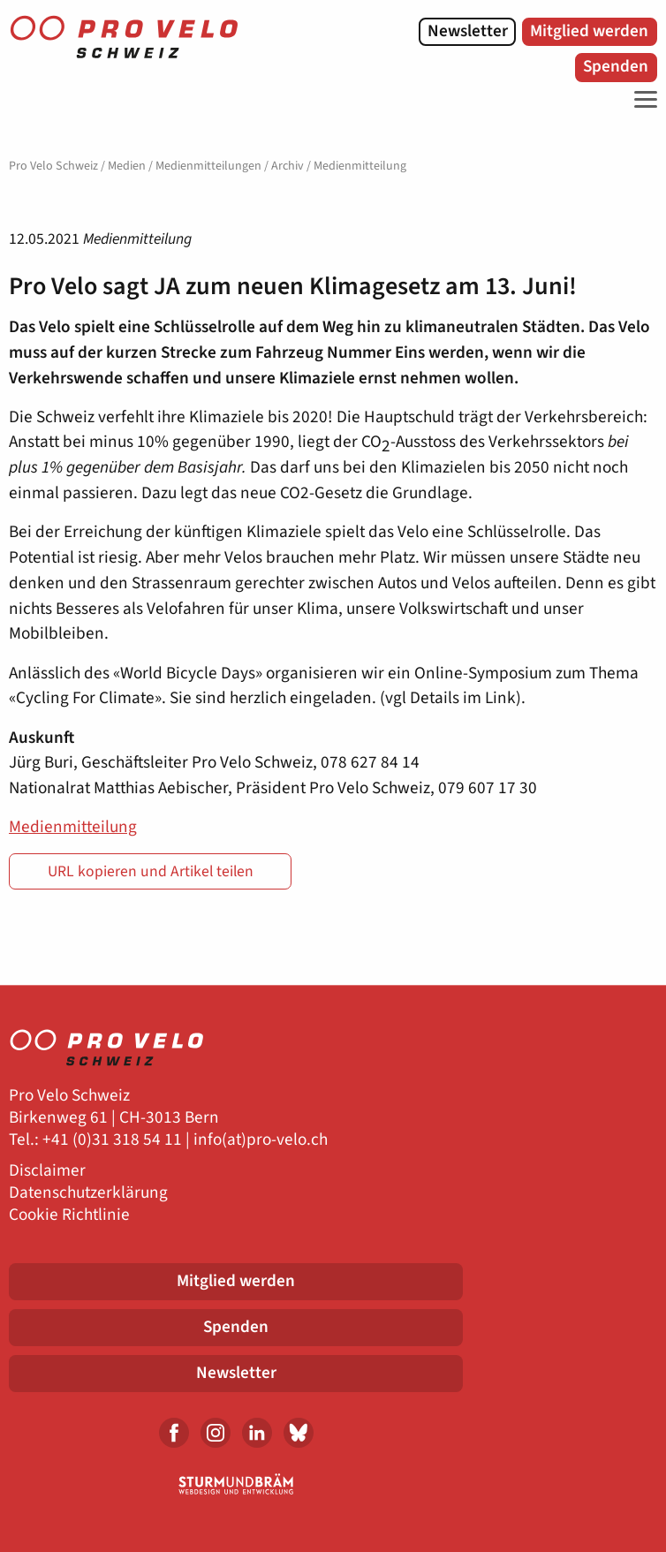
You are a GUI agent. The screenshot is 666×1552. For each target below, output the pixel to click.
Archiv (287, 166)
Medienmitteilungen (208, 166)
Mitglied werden (589, 31)
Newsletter (468, 31)
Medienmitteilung (73, 826)
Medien (127, 166)
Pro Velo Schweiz (53, 166)
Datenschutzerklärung (88, 1193)
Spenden (615, 66)
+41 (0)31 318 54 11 (112, 1140)
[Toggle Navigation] (641, 100)
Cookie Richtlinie (69, 1215)
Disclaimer (47, 1171)
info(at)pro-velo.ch (260, 1140)
